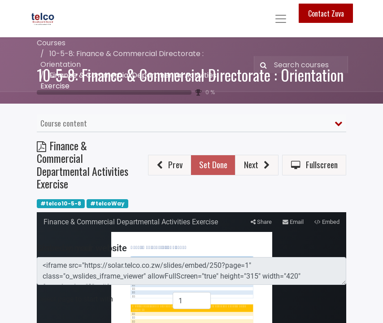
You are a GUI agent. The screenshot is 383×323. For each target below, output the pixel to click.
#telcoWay (107, 203)
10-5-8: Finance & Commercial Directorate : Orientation (190, 74)
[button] (170, 165)
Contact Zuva (326, 13)
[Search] (261, 64)
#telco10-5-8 (60, 203)
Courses (51, 43)
